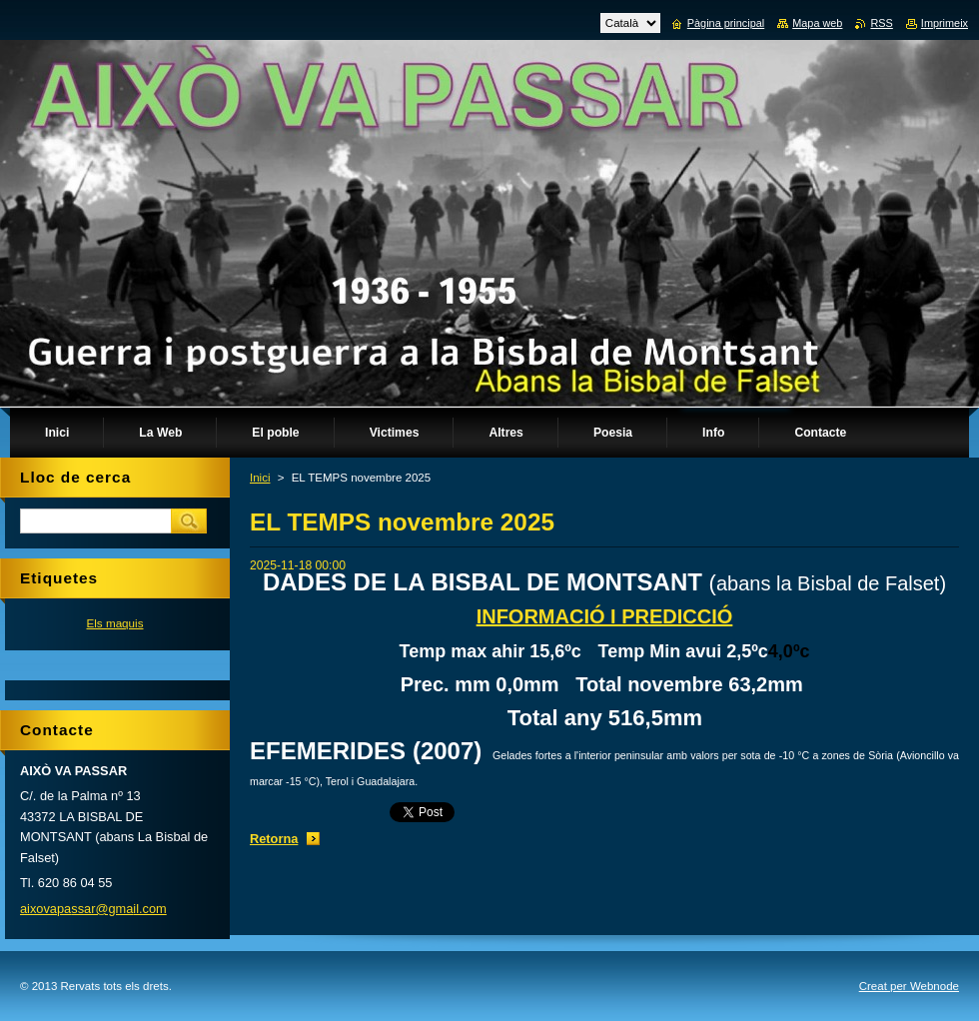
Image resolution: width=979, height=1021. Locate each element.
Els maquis (114, 622)
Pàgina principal (725, 23)
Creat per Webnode (909, 986)
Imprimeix (944, 23)
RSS (881, 23)
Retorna (274, 838)
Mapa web (817, 23)
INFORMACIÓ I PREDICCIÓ (605, 616)
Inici (260, 478)
